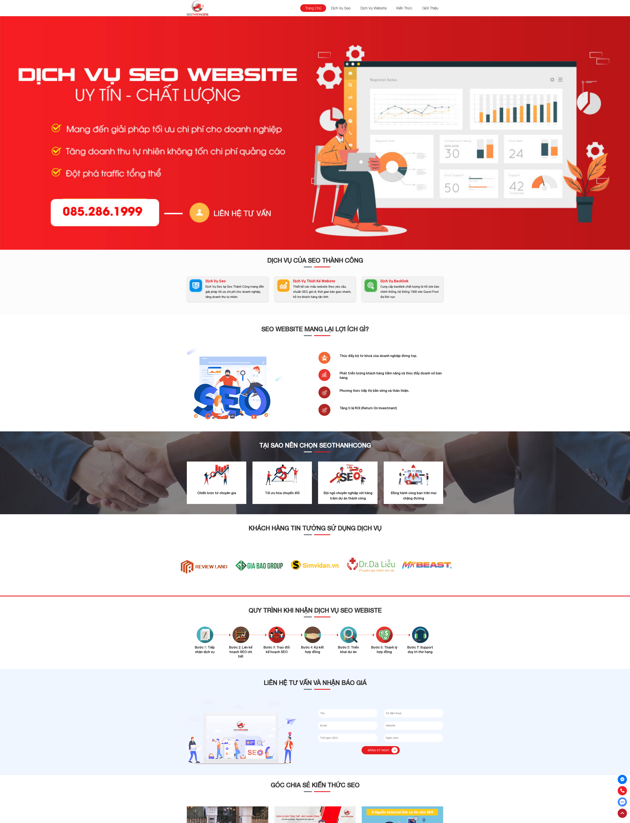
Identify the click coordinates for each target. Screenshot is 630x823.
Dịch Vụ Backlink (394, 281)
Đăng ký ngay (383, 750)
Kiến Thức (404, 8)
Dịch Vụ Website (374, 8)
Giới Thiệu (430, 8)
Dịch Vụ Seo (341, 8)
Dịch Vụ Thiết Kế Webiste (314, 281)
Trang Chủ (313, 8)
